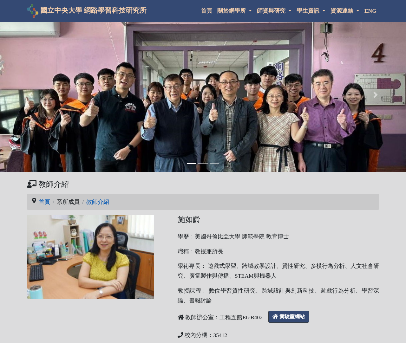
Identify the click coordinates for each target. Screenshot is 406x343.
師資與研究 (272, 11)
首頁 (206, 11)
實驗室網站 (288, 316)
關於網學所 (232, 11)
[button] (30, 95)
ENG (370, 11)
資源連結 (343, 11)
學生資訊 (309, 11)
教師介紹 (97, 202)
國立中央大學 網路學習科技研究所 (87, 11)
